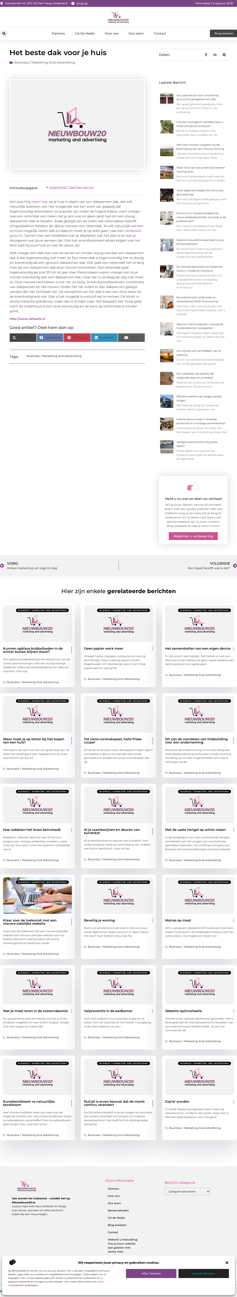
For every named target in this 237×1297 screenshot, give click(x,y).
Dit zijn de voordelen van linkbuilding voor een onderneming (196, 740)
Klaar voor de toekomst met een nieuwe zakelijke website (30, 921)
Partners (58, 33)
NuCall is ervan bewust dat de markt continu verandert (114, 1103)
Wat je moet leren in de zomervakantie (35, 1011)
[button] (227, 1263)
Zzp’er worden (177, 1101)
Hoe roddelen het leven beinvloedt (32, 830)
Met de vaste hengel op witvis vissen (195, 830)
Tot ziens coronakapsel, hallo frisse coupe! (113, 740)
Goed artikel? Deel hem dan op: (71, 187)
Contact (160, 33)
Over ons (111, 33)
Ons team (136, 33)
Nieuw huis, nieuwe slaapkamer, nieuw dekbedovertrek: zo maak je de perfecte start (201, 217)
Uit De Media (85, 33)
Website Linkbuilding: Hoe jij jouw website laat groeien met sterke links (123, 1245)
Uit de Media (116, 1217)
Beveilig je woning (99, 920)
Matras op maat (178, 920)
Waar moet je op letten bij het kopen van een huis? (33, 740)
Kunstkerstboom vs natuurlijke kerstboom (29, 1103)
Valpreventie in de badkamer (108, 1011)
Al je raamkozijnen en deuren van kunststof (112, 831)
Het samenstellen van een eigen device (198, 648)
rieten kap (39, 202)
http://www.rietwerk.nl (27, 319)
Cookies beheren (203, 1273)
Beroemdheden (118, 1210)
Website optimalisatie (183, 1011)
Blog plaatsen (117, 1225)
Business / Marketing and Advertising (44, 62)
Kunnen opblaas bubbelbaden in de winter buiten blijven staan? (33, 650)
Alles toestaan (151, 1273)
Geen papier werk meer (103, 648)
